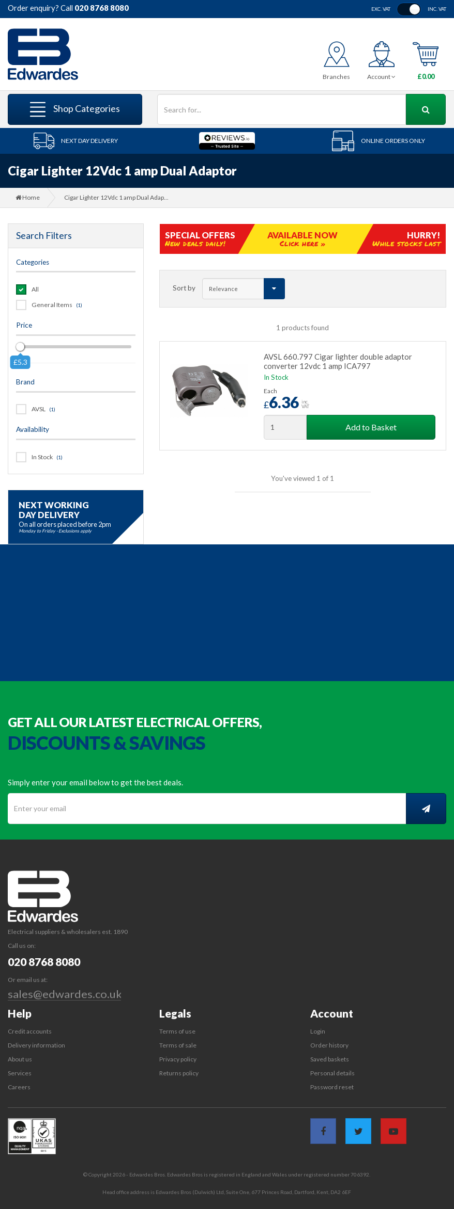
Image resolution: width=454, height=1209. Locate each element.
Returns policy (179, 1073)
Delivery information (36, 1045)
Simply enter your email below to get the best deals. (95, 782)
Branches (336, 76)
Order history (329, 1045)
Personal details (332, 1073)
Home (28, 197)
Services (20, 1073)
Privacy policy (177, 1059)
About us (20, 1059)
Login (317, 1031)
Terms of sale (177, 1045)
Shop (75, 109)
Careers (19, 1087)
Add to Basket (371, 427)
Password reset (332, 1087)
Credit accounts (30, 1031)
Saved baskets (329, 1059)
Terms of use (177, 1031)
